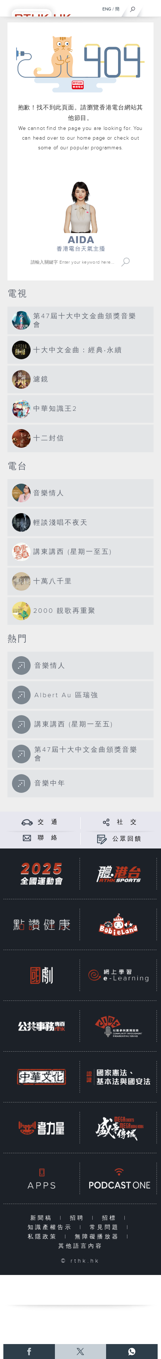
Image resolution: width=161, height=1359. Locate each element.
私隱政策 (44, 1237)
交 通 (48, 822)
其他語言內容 (80, 1246)
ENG (106, 9)
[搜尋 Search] (73, 262)
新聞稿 (43, 1218)
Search (126, 262)
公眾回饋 (127, 839)
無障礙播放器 (99, 1237)
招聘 (79, 1218)
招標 (111, 1218)
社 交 (127, 822)
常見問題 (106, 1227)
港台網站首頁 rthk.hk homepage (80, 171)
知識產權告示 (52, 1227)
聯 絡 (48, 837)
